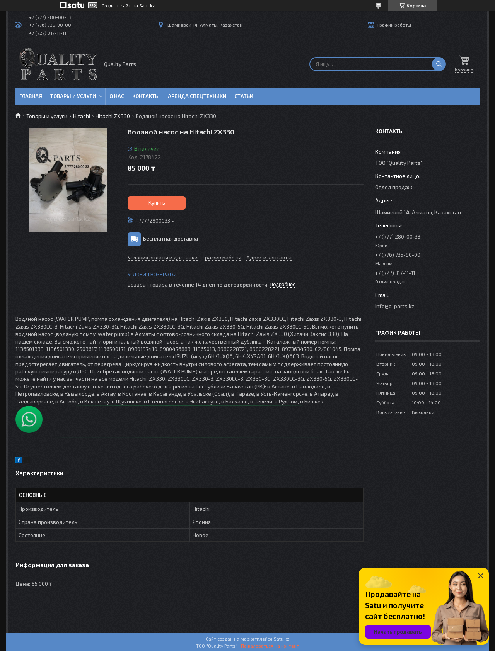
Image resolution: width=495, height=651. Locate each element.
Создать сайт (116, 5)
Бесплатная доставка (170, 238)
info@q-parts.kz (394, 306)
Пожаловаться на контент (270, 645)
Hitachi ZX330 (113, 116)
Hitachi (81, 116)
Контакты (146, 96)
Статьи (243, 96)
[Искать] (439, 64)
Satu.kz (281, 638)
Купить (156, 203)
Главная (30, 96)
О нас (116, 96)
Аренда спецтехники (197, 96)
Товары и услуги (73, 96)
